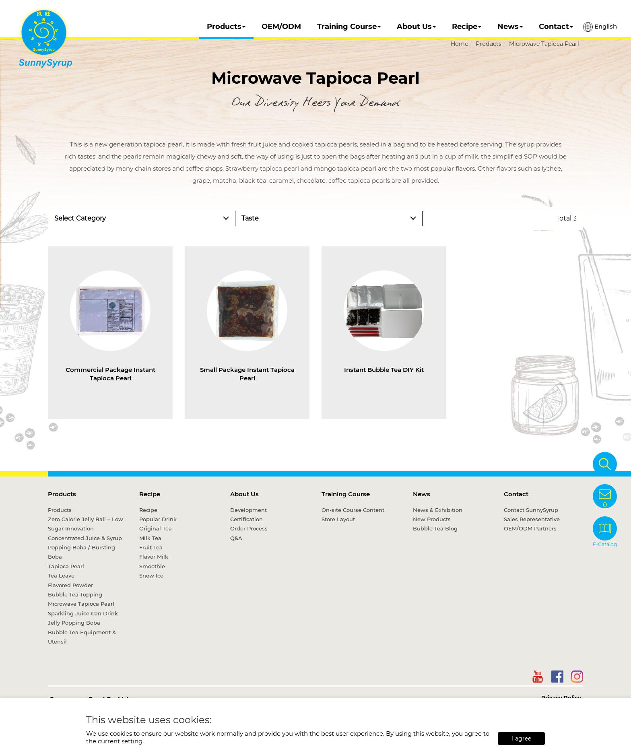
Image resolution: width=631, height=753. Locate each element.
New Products (432, 519)
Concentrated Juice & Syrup (85, 538)
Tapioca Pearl (66, 566)
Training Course (349, 26)
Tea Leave (61, 575)
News (510, 26)
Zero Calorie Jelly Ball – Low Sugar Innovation (85, 524)
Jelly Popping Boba (74, 622)
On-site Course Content (353, 510)
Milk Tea (150, 538)
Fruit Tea (151, 547)
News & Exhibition (437, 510)
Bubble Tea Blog (435, 528)
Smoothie (152, 566)
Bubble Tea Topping (75, 594)
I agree (521, 738)
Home (459, 43)
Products (226, 26)
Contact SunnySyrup (531, 510)
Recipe (466, 26)
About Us (416, 26)
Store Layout (338, 519)
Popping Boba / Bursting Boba (81, 552)
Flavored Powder (70, 585)
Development (248, 510)
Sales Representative (532, 519)
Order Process (249, 528)
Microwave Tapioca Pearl (544, 43)
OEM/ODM (281, 26)
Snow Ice (151, 575)
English (600, 27)
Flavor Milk (153, 556)
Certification (246, 519)
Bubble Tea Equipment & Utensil (82, 637)
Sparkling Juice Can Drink (83, 613)
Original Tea (155, 528)
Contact (556, 26)
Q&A (236, 538)
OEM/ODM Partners (530, 528)
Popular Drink (158, 519)
